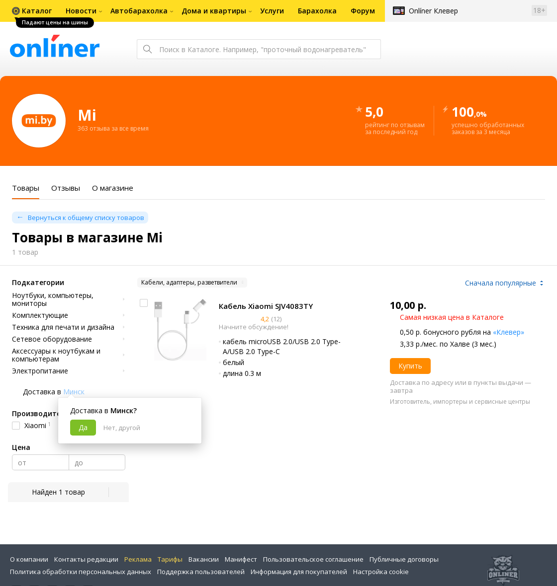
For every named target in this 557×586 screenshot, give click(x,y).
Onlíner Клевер (433, 10)
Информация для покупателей (299, 571)
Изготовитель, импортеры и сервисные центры (460, 401)
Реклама (138, 559)
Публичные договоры (404, 559)
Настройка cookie (381, 571)
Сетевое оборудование (52, 339)
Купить (410, 365)
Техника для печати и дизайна (63, 327)
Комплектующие (40, 315)
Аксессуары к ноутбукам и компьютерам (56, 355)
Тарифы (170, 559)
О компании (29, 559)
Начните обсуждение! (253, 326)
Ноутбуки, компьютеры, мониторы (52, 299)
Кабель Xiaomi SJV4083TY (266, 306)
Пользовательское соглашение (313, 559)
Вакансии (203, 559)
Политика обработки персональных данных (80, 571)
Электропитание (40, 371)
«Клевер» (508, 332)
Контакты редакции (86, 559)
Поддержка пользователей (201, 571)
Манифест (241, 559)
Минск (74, 391)
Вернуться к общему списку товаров (86, 217)
